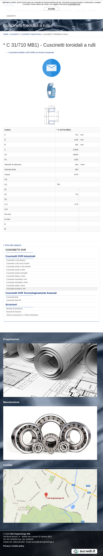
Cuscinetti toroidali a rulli (15, 289)
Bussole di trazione (13, 312)
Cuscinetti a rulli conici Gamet (17, 263)
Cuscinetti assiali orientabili (16, 273)
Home (5, 34)
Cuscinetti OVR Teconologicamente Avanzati (31, 293)
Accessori (11, 304)
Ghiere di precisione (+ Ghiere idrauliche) (22, 315)
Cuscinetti (14, 34)
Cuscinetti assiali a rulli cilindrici (18, 267)
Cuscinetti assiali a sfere (15, 270)
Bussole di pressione (14, 309)
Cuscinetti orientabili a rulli (16, 279)
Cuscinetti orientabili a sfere (17, 282)
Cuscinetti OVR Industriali (20, 256)
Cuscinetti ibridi (12, 297)
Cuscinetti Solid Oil (13, 300)
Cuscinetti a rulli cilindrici (15, 260)
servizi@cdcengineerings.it (43, 542)
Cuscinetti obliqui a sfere (15, 276)
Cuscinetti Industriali (31, 34)
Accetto (51, 9)
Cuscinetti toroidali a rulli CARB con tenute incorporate (31, 52)
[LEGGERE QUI (74, 4)
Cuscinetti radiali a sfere (15, 286)
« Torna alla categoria (12, 245)
